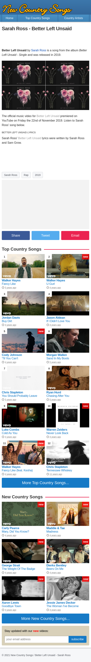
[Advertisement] (45, 39)
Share (15, 235)
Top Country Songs (37, 18)
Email (75, 235)
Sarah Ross (38, 50)
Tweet (45, 235)
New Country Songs (49, 618)
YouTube (7, 120)
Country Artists (73, 18)
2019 (38, 175)
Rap (26, 175)
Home (9, 18)
